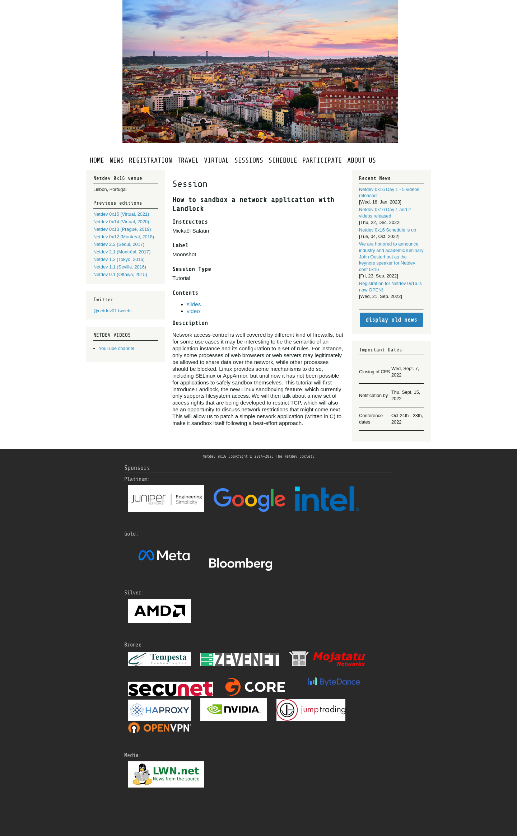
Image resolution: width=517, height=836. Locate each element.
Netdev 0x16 (214, 456)
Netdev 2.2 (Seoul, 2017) (118, 244)
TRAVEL (188, 160)
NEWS (117, 160)
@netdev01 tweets (112, 310)
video (193, 311)
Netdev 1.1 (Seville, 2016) (119, 267)
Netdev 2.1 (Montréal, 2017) (121, 251)
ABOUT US (361, 160)
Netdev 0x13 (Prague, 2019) (122, 229)
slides (194, 304)
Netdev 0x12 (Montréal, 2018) (123, 236)
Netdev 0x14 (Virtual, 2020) (121, 221)
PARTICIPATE (322, 160)
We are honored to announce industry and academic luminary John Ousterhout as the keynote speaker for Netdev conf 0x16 (391, 256)
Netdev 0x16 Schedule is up (387, 230)
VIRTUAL (216, 160)
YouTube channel (116, 348)
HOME (97, 160)
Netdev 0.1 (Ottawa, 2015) (120, 274)
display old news (391, 320)
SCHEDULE (283, 160)
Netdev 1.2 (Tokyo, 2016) (119, 259)
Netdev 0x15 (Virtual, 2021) (121, 214)
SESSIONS (248, 160)
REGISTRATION (150, 160)
